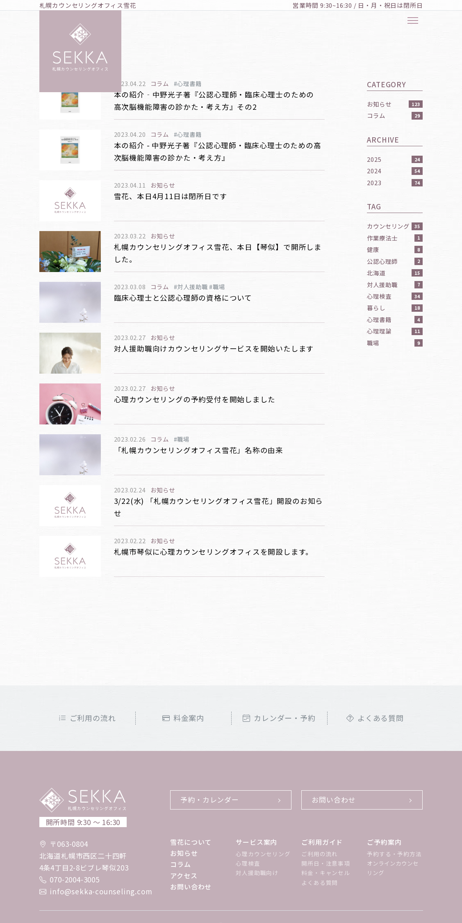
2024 (395, 170)
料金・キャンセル (325, 873)
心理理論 (395, 331)
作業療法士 (395, 238)
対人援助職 (395, 284)
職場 (395, 342)
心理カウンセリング (263, 854)
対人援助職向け (257, 873)
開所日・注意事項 (325, 863)
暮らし (395, 307)
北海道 (395, 272)
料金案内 (183, 717)
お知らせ (395, 104)
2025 (395, 159)
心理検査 (395, 296)
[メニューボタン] (413, 20)
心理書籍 (395, 319)
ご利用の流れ (87, 717)
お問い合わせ (333, 799)
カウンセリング (395, 226)
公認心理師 (395, 261)
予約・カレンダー (209, 799)
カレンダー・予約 (279, 717)
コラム (395, 115)
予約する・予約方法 (394, 854)
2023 (395, 182)
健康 (395, 249)
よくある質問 (375, 717)
